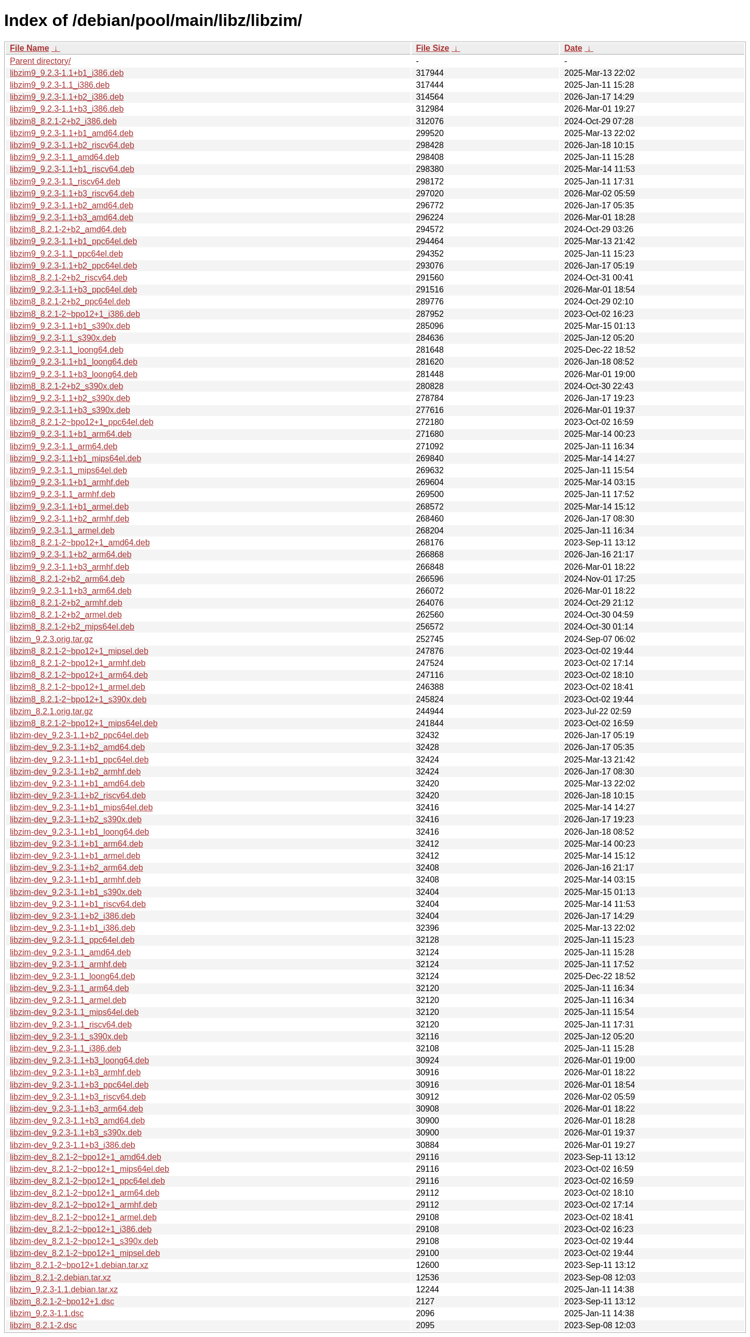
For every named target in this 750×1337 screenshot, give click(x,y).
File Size (432, 48)
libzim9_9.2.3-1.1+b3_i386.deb (67, 108)
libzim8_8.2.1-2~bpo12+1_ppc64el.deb (82, 422)
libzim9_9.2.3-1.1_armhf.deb (62, 494)
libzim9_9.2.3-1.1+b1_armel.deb (69, 506)
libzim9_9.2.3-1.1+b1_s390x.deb (70, 326)
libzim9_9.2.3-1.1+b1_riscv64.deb (72, 169)
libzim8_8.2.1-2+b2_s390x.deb (66, 386)
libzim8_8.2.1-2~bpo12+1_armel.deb (77, 687)
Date (573, 48)
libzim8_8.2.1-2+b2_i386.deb (63, 121)
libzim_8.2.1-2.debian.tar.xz (60, 1277)
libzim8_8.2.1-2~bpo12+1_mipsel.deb (79, 651)
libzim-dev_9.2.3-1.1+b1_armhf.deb (75, 879)
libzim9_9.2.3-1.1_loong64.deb (67, 349)
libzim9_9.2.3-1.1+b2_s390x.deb (70, 398)
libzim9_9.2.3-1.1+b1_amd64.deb (71, 133)
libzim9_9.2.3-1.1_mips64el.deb (68, 470)
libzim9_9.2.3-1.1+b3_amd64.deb (71, 217)
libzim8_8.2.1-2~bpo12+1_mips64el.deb (84, 723)
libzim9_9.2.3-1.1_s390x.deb (63, 337)
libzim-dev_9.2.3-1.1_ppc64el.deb (72, 939)
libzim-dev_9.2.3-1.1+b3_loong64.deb (79, 1060)
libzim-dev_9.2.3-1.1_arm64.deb (69, 988)
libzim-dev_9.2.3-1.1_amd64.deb (70, 952)
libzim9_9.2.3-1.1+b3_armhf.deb (69, 567)
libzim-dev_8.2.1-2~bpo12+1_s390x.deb (84, 1241)
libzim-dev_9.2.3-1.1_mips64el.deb (74, 1012)
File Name (29, 48)
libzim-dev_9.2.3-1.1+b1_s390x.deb (76, 892)
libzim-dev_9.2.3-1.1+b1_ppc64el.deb (79, 759)
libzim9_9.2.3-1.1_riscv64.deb (65, 181)
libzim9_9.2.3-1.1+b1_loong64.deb (74, 361)
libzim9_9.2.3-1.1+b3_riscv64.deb (72, 193)
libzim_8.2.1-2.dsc (43, 1325)
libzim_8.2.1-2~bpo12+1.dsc (62, 1301)
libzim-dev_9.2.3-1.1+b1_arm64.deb (76, 843)
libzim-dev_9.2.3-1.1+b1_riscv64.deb (78, 904)
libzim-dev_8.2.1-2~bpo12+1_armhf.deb (83, 1204)
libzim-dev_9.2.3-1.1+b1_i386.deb (72, 928)
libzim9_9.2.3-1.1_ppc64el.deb (66, 253)
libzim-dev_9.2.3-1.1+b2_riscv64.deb (78, 795)
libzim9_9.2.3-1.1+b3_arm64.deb (70, 590)
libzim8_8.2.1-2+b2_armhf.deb (66, 602)
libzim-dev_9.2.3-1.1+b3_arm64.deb (76, 1108)
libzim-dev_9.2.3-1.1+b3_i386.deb (72, 1145)
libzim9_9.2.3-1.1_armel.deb (62, 530)
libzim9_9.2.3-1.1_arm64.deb (63, 446)
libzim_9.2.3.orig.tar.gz (51, 639)
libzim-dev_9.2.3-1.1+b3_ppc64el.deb (79, 1084)
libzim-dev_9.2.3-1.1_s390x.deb (69, 1036)
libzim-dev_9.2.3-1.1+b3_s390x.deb (76, 1132)
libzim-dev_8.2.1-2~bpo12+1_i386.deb (81, 1229)
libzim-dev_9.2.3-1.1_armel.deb (68, 1000)
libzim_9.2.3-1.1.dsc (47, 1313)
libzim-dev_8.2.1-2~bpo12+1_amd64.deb (85, 1157)
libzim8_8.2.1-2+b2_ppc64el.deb (70, 301)
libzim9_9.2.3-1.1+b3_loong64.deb (74, 374)
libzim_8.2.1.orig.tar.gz (51, 711)
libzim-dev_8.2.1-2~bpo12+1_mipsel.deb (85, 1253)
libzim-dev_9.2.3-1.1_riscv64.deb (71, 1024)
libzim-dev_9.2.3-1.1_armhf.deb (68, 964)
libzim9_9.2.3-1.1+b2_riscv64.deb (72, 145)
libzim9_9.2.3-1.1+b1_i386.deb (67, 73)
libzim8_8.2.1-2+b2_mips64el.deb (72, 626)
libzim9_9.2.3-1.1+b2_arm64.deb (70, 554)
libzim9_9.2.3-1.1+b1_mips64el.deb (75, 458)
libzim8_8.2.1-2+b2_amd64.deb (68, 229)
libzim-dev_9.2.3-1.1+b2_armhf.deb (75, 771)
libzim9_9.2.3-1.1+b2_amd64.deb (71, 205)
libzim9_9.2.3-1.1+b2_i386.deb (67, 96)
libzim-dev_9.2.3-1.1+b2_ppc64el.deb (79, 735)
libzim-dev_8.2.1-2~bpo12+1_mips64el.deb (89, 1169)
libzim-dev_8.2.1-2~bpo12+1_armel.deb (83, 1217)
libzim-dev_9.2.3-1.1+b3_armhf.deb (75, 1072)
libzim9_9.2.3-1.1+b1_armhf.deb (69, 482)
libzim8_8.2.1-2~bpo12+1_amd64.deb (80, 542)
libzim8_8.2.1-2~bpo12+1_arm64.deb (79, 675)
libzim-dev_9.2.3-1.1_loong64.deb (72, 976)
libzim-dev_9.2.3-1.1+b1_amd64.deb (77, 783)
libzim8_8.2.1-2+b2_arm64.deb (67, 578)
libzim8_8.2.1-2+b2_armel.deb (66, 614)
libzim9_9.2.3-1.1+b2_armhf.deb (69, 518)
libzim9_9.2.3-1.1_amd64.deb (64, 157)
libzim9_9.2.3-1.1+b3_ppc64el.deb (73, 289)
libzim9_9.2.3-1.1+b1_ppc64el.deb (73, 241)
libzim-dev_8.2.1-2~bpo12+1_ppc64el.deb (87, 1180)
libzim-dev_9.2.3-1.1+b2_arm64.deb (76, 867)
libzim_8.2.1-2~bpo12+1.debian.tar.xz (79, 1265)
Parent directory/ (40, 61)
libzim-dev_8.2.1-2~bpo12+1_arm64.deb (84, 1192)
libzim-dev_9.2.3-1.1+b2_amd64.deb (77, 747)
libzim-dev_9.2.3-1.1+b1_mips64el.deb (81, 807)
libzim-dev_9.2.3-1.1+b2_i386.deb (72, 916)
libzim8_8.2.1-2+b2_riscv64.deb (68, 277)
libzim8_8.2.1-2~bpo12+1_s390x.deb (78, 699)
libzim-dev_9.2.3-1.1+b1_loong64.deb (79, 831)
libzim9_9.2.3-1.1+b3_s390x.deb (70, 410)
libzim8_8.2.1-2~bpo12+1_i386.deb (75, 314)
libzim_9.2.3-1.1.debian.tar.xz (64, 1289)
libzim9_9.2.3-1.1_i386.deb (60, 85)
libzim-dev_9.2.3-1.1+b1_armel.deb (75, 855)
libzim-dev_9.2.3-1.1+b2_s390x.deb (76, 819)
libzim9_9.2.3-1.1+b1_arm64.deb (70, 434)
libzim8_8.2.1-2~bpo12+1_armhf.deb (78, 663)
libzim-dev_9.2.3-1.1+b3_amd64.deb (77, 1120)
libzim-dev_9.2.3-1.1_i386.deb (65, 1048)
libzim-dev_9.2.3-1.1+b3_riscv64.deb (78, 1096)
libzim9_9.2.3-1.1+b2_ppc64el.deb (73, 265)
